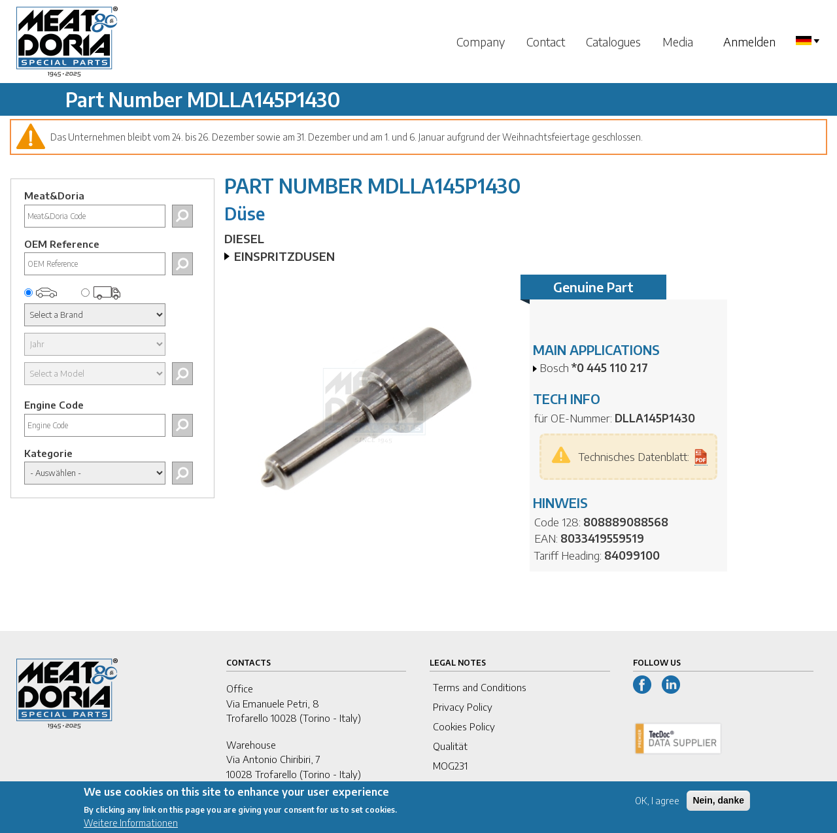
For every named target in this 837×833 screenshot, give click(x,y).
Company (480, 41)
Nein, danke (718, 805)
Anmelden (749, 41)
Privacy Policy (462, 707)
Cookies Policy (464, 726)
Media (677, 41)
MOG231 (450, 766)
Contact (545, 41)
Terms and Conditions (479, 687)
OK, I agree (657, 805)
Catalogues (613, 41)
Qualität (450, 746)
